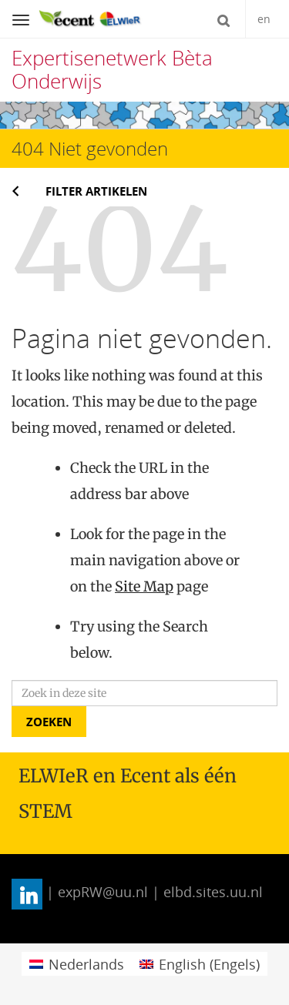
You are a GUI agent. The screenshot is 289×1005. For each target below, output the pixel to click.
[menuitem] (77, 964)
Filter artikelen (96, 191)
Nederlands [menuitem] (86, 964)
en (264, 19)
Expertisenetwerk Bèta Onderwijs (112, 69)
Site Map (144, 586)
